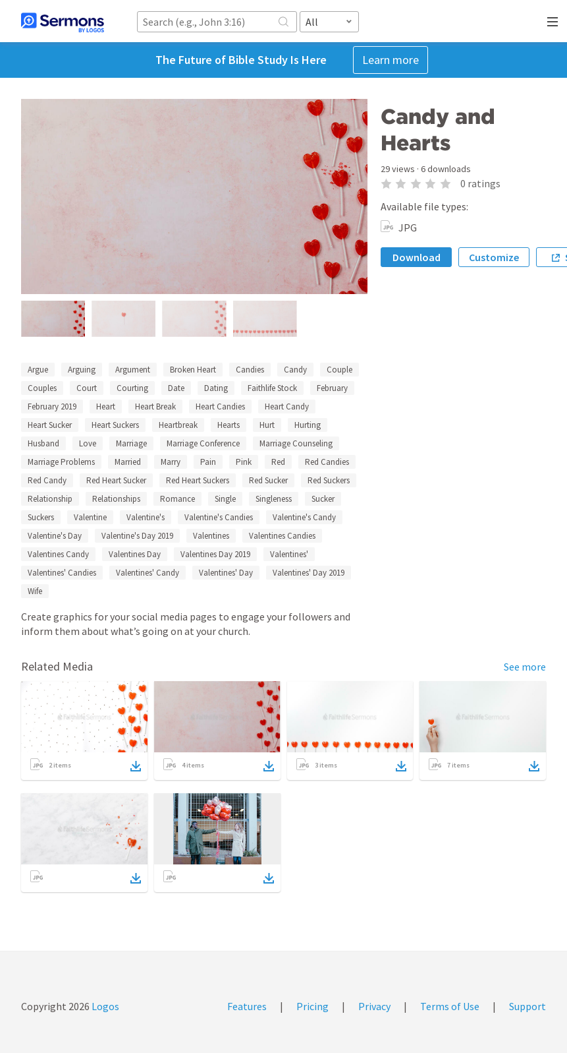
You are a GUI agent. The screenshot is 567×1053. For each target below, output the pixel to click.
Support (527, 1006)
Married (128, 461)
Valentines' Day (226, 572)
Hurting (307, 425)
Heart (105, 406)
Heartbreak (178, 425)
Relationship (50, 498)
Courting (132, 388)
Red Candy (47, 480)
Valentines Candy (58, 554)
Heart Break (155, 406)
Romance (177, 498)
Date (176, 388)
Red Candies (327, 461)
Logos (104, 1006)
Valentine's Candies (218, 517)
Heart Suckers (115, 425)
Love (87, 443)
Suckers (41, 517)
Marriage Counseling (296, 443)
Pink (244, 461)
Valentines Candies (282, 535)
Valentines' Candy (147, 572)
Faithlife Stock (272, 388)
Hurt (267, 425)
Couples (42, 388)
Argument (132, 369)
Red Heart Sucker (116, 480)
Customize (494, 257)
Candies (250, 369)
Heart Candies (220, 406)
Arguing (81, 369)
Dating (216, 388)
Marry (170, 461)
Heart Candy (287, 406)
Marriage (131, 443)
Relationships (116, 498)
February (332, 388)
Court (86, 388)
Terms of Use (449, 1006)
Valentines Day (135, 554)
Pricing (312, 1006)
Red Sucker (268, 480)
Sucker (323, 498)
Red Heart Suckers (197, 480)
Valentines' (289, 554)
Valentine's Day (55, 535)
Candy (295, 369)
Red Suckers (329, 480)
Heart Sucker (50, 425)
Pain (208, 461)
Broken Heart (193, 369)
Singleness (274, 498)
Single (225, 498)
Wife (35, 591)
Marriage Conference (203, 443)
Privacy (374, 1006)
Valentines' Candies (62, 572)
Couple (339, 369)
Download (416, 257)
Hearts (228, 425)
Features (247, 1006)
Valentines (211, 535)
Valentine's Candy (304, 517)
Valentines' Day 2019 (308, 572)
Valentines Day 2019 (215, 554)
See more (525, 666)
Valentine (90, 517)
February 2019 (52, 406)
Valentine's (145, 517)
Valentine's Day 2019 (137, 535)
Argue (38, 369)
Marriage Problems (61, 461)
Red (278, 461)
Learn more (390, 59)
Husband (43, 443)
